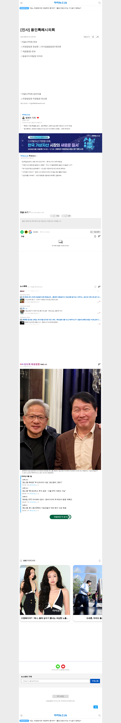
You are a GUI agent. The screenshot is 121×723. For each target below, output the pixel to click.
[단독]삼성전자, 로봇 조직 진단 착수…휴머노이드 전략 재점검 (42, 161)
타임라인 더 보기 (60, 517)
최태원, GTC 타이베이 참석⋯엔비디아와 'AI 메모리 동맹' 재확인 (47, 499)
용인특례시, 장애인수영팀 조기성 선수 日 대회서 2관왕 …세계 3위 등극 (47, 129)
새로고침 (37, 156)
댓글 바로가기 (95, 707)
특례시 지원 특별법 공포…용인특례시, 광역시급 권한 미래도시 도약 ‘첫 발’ (48, 126)
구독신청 (95, 681)
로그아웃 (35, 232)
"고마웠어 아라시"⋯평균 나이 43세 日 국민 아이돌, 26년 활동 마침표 (44, 172)
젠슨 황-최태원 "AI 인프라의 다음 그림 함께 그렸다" (42, 482)
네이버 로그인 (22, 232)
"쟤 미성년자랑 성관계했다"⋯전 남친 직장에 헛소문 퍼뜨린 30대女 (43, 168)
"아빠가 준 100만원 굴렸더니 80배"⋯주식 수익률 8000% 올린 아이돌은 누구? (47, 165)
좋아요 (38, 118)
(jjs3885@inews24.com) (38, 103)
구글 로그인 (30, 232)
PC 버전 (60, 696)
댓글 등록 (96, 232)
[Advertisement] (60, 19)
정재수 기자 (30, 118)
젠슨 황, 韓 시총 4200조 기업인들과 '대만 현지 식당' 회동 (44, 508)
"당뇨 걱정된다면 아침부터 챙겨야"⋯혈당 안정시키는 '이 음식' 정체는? (55, 8)
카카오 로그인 (26, 232)
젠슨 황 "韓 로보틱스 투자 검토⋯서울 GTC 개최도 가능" (44, 491)
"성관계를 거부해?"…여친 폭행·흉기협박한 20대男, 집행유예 (41, 175)
